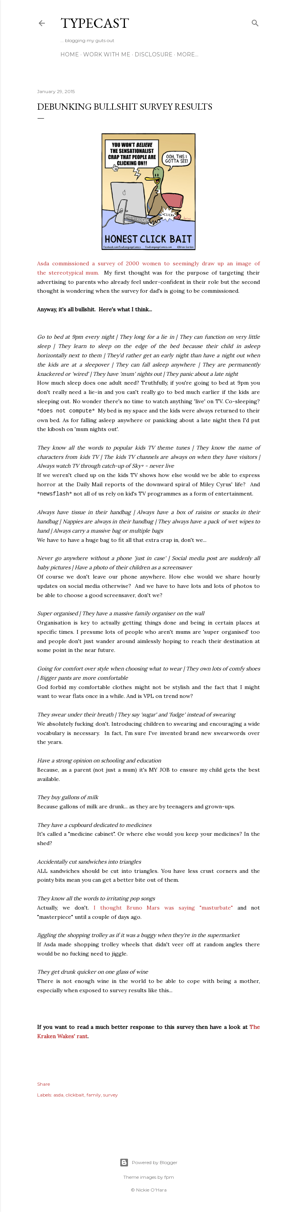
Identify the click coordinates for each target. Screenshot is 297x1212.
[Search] (255, 21)
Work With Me (106, 54)
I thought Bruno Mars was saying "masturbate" (163, 907)
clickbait (75, 1095)
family (94, 1095)
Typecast (94, 23)
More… (187, 54)
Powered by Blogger (148, 1162)
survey (110, 1095)
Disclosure (153, 54)
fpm (169, 1177)
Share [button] (43, 1084)
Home (69, 54)
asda (58, 1095)
